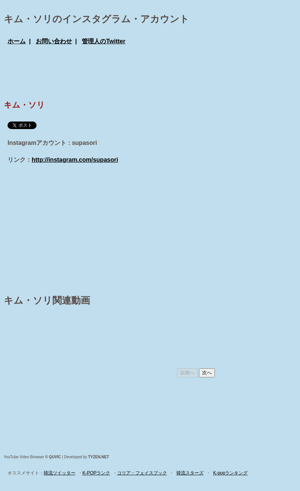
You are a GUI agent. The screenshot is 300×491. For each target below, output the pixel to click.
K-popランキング (230, 473)
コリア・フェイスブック (142, 473)
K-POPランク (96, 473)
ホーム (17, 41)
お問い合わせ (54, 41)
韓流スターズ (190, 473)
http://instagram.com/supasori (75, 160)
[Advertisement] (145, 71)
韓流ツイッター (59, 473)
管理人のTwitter (103, 41)
